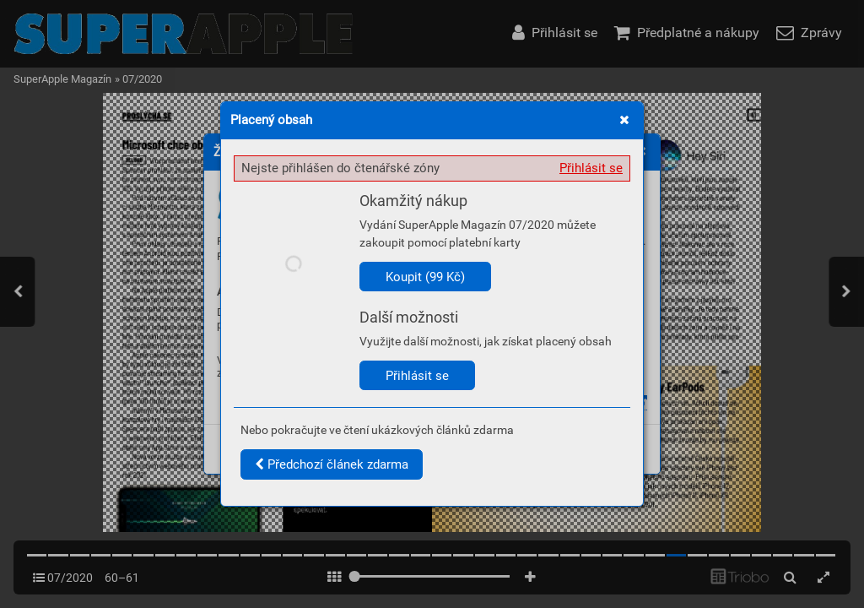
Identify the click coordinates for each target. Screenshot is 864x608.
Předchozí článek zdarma (331, 464)
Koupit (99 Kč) (425, 277)
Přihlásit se (591, 168)
